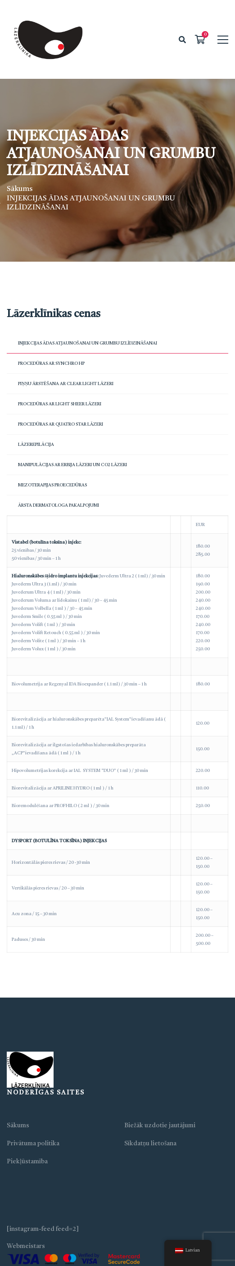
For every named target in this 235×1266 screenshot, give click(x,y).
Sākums (19, 189)
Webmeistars (26, 1246)
